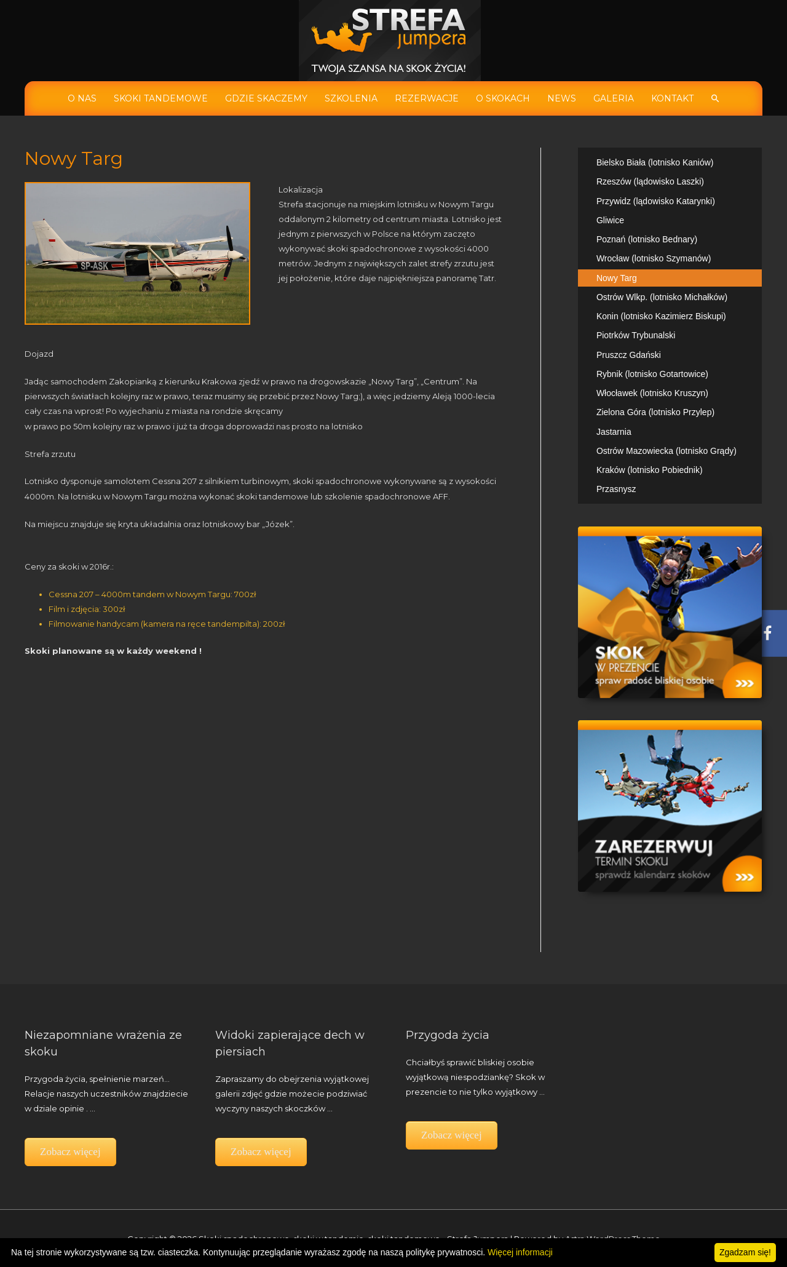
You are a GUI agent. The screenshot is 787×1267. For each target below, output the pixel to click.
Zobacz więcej (70, 1152)
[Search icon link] (715, 98)
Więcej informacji (520, 1252)
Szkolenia (351, 98)
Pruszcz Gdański (628, 355)
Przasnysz (616, 489)
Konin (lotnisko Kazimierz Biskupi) (661, 316)
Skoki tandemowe (161, 98)
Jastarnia (613, 432)
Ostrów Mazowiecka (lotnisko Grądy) (666, 451)
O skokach (503, 98)
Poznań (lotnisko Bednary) (646, 239)
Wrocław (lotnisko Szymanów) (653, 258)
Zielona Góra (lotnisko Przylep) (655, 412)
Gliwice (610, 220)
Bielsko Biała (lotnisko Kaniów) (655, 162)
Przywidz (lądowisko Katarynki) (655, 201)
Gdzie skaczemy (266, 98)
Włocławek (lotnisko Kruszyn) (652, 393)
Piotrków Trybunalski (635, 335)
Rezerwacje (427, 98)
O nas (82, 98)
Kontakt (672, 98)
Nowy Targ (616, 278)
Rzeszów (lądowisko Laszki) (650, 181)
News (561, 98)
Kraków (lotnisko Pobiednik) (649, 470)
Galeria (613, 98)
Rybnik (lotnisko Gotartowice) (652, 374)
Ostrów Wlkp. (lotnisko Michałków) (661, 297)
